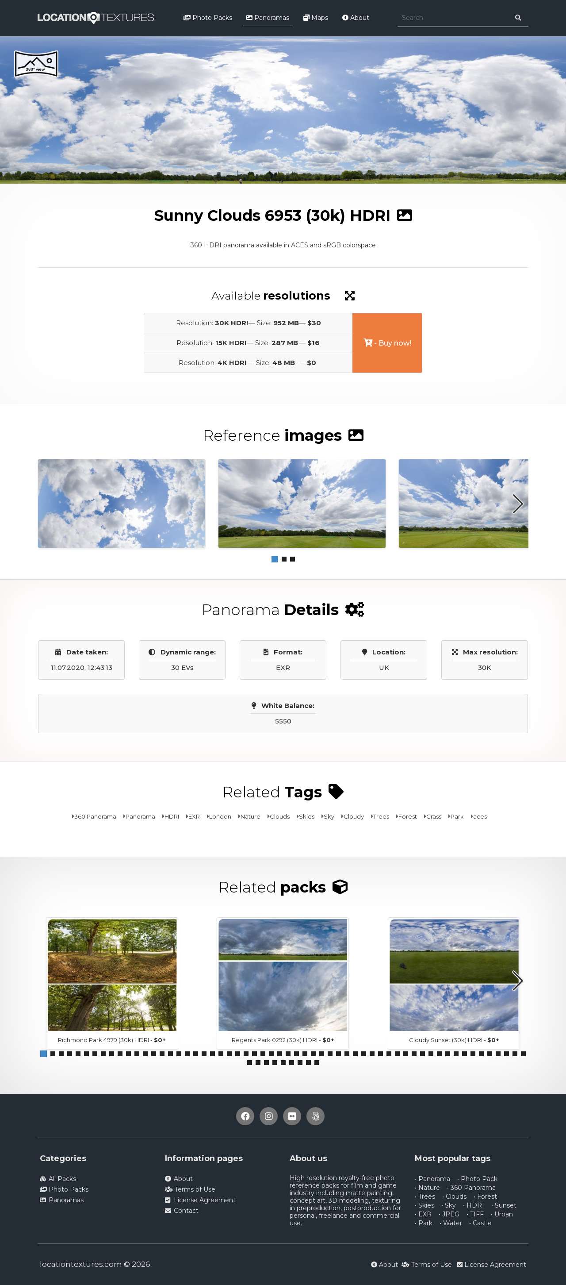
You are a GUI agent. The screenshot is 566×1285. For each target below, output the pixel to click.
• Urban (502, 1214)
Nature (250, 816)
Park (457, 816)
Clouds (280, 816)
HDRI (171, 816)
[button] (275, 559)
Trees (381, 816)
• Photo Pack (477, 1179)
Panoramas (267, 18)
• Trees (425, 1196)
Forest (407, 816)
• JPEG (449, 1214)
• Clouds (454, 1196)
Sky (329, 816)
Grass (433, 816)
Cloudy (354, 816)
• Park (423, 1223)
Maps (315, 18)
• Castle (480, 1223)
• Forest (485, 1196)
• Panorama (432, 1179)
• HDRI (473, 1205)
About (355, 18)
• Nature (427, 1188)
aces (480, 816)
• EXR (423, 1214)
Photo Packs (208, 18)
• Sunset (503, 1205)
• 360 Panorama (471, 1188)
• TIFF (475, 1214)
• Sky (448, 1205)
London (220, 816)
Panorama (140, 816)
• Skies (424, 1205)
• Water (451, 1223)
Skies (306, 816)
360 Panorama (95, 816)
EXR (194, 816)
